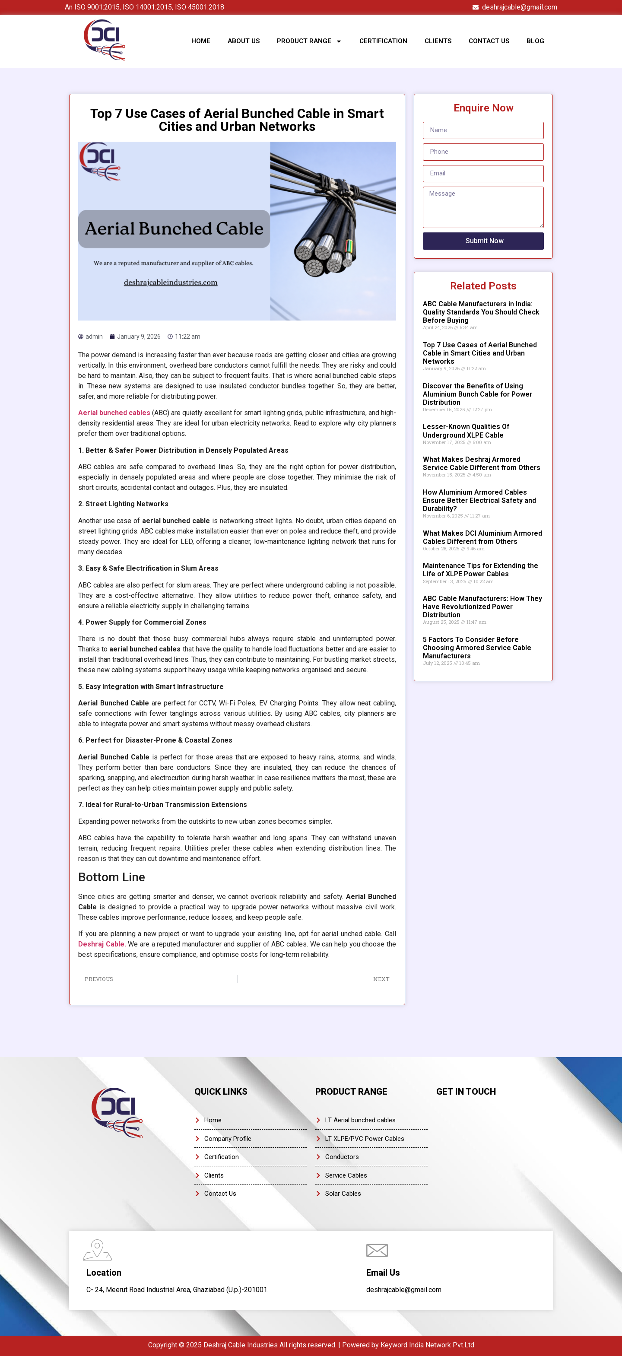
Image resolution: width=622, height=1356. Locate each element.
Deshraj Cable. (102, 944)
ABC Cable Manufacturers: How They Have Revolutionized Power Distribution (482, 606)
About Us (244, 41)
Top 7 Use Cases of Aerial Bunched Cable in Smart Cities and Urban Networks (480, 353)
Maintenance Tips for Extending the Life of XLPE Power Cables (480, 570)
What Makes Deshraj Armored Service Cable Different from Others (481, 463)
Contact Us (489, 41)
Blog (535, 41)
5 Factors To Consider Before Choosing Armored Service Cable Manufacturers (477, 647)
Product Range (309, 41)
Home (200, 41)
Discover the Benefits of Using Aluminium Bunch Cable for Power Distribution (477, 394)
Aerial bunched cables (114, 413)
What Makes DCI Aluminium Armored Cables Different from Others (482, 537)
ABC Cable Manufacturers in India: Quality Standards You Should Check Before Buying (481, 312)
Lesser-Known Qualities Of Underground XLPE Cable (466, 430)
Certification (383, 41)
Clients (438, 41)
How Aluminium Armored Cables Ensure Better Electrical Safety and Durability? (479, 500)
